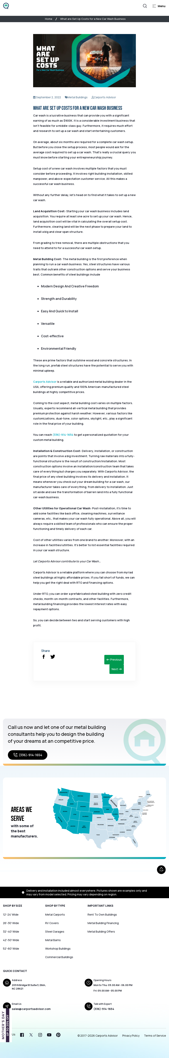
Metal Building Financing (103, 923)
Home (48, 19)
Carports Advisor (44, 382)
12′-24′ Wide (11, 914)
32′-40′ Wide (11, 931)
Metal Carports (55, 914)
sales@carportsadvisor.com (31, 1009)
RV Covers (52, 923)
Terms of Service (155, 1035)
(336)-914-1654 (63, 435)
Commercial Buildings (59, 957)
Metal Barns (53, 940)
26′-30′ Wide (11, 923)
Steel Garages (54, 931)
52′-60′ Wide (11, 948)
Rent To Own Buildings (102, 914)
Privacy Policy (130, 1035)
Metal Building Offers (101, 931)
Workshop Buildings (58, 948)
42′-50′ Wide (11, 940)
